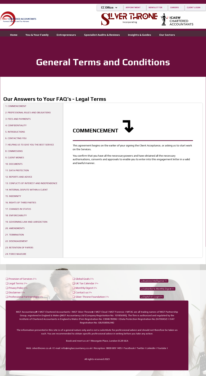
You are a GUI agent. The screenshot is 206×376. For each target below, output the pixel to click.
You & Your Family (37, 34)
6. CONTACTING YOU (16, 138)
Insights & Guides (139, 34)
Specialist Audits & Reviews (102, 34)
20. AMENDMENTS (15, 228)
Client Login (193, 7)
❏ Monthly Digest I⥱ (85, 287)
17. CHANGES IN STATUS (18, 209)
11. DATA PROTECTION (17, 170)
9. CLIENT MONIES (14, 157)
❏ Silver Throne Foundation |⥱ (91, 296)
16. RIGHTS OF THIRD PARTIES (20, 202)
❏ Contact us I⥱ (82, 292)
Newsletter (155, 7)
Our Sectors (167, 34)
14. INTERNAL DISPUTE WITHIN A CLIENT (26, 189)
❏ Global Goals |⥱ (83, 278)
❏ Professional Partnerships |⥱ (24, 296)
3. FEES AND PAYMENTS (18, 119)
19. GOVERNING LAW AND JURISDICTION (26, 222)
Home (13, 34)
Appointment (133, 7)
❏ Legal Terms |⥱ (16, 283)
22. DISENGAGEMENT (16, 241)
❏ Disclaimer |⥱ (15, 292)
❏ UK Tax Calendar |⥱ (85, 283)
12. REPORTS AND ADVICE (18, 177)
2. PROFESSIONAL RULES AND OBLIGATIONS (28, 112)
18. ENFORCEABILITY (16, 215)
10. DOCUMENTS (14, 164)
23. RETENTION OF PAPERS (19, 247)
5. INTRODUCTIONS (15, 132)
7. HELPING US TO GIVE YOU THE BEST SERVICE (29, 144)
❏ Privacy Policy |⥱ (16, 287)
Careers (174, 7)
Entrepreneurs (66, 34)
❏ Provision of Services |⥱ (21, 278)
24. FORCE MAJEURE (15, 254)
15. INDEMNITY (13, 196)
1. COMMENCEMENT (15, 106)
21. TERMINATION (14, 234)
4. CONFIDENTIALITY (16, 125)
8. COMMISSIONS (14, 151)
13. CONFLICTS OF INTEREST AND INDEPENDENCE (31, 183)
